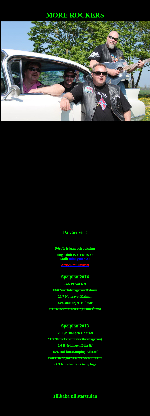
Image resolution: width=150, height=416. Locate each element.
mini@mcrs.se (79, 259)
